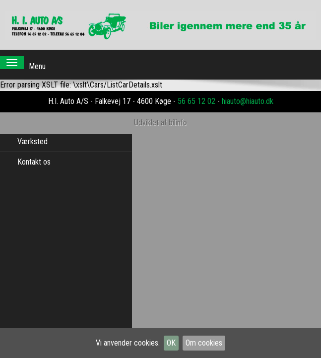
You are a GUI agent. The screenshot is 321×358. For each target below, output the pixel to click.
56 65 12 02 (196, 91)
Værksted (32, 141)
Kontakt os (34, 162)
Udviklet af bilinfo (160, 112)
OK (171, 343)
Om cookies (204, 343)
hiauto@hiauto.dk (247, 91)
